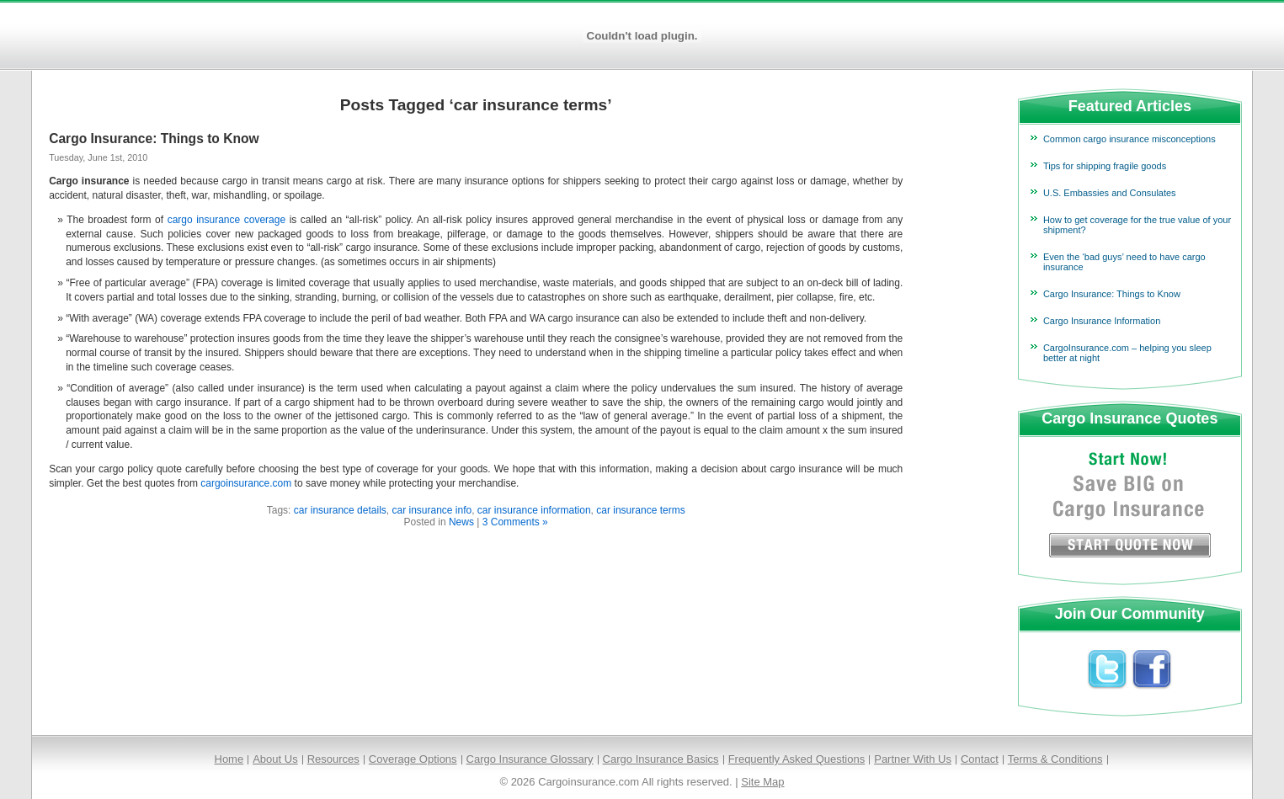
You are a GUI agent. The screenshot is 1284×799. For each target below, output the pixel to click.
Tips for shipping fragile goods (1104, 166)
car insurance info (432, 510)
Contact (980, 759)
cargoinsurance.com (245, 483)
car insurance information (534, 510)
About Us (275, 759)
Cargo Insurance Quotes (1129, 418)
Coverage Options (413, 759)
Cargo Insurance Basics (661, 759)
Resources (333, 759)
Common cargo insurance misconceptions (1129, 139)
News (461, 522)
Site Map (762, 781)
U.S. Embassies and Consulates (1109, 193)
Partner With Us (912, 759)
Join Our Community (1130, 613)
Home (229, 759)
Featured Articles (1129, 106)
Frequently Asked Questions (797, 759)
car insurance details (340, 510)
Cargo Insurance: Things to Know (154, 138)
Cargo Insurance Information (1101, 321)
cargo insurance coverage (226, 220)
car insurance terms (640, 510)
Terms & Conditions (1055, 759)
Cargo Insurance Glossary (530, 759)
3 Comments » (515, 522)
